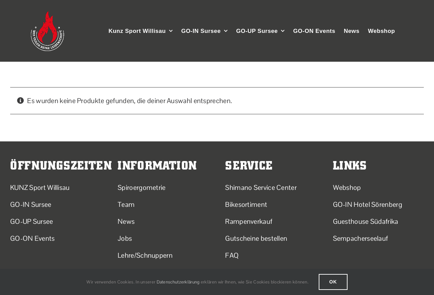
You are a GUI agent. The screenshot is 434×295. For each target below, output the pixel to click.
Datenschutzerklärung (178, 282)
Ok (333, 281)
